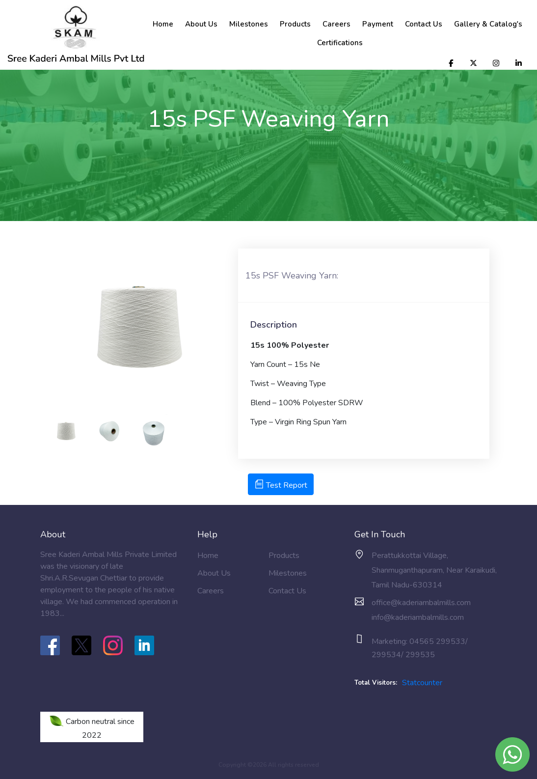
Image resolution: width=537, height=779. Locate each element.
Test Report (280, 485)
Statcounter (422, 682)
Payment (377, 24)
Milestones (248, 24)
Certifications (340, 43)
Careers (336, 24)
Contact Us (423, 24)
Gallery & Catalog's (488, 24)
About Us (201, 24)
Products (295, 24)
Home (163, 24)
